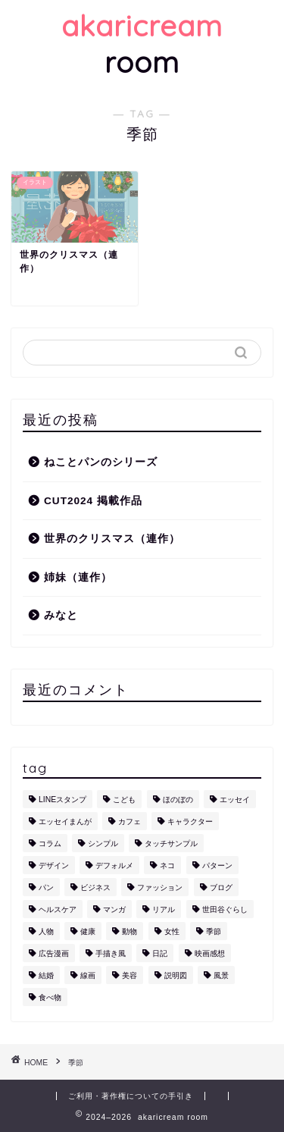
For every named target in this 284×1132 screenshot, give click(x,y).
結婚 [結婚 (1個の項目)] (46, 975)
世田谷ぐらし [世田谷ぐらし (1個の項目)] (225, 909)
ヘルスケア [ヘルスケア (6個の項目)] (57, 909)
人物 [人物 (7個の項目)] (46, 931)
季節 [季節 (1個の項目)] (213, 931)
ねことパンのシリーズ (101, 462)
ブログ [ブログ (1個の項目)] (221, 887)
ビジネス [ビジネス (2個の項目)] (95, 887)
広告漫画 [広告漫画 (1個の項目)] (54, 953)
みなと (61, 615)
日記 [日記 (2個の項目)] (159, 953)
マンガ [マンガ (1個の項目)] (114, 909)
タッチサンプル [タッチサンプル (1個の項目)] (171, 843)
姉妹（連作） (78, 577)
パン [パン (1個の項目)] (46, 887)
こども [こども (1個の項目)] (124, 799)
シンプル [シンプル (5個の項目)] (103, 843)
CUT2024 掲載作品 (93, 500)
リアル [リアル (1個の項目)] (163, 909)
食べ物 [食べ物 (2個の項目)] (50, 997)
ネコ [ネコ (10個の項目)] (167, 865)
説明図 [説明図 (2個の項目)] (175, 975)
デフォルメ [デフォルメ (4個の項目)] (114, 865)
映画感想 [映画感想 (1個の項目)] (210, 953)
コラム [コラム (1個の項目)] (50, 843)
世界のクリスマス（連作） (112, 538)
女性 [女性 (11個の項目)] (171, 931)
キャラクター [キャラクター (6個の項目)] (190, 821)
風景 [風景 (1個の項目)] (221, 975)
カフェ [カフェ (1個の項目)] (129, 821)
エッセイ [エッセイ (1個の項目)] (235, 799)
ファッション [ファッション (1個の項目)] (160, 887)
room (142, 44)
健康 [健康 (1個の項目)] (87, 931)
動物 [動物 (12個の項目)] (129, 931)
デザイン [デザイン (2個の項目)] (54, 865)
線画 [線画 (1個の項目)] (87, 975)
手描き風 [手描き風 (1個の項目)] (110, 953)
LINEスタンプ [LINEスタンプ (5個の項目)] (62, 799)
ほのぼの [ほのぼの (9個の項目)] (178, 799)
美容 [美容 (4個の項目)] (129, 975)
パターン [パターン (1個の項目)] (217, 865)
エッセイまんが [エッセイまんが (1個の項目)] (65, 821)
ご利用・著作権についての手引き (130, 1096)
